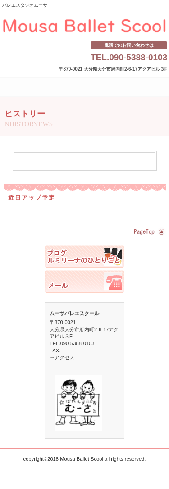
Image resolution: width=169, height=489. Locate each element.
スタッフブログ (84, 256)
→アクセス (62, 357)
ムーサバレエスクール (85, 26)
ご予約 (84, 281)
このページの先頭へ (148, 231)
